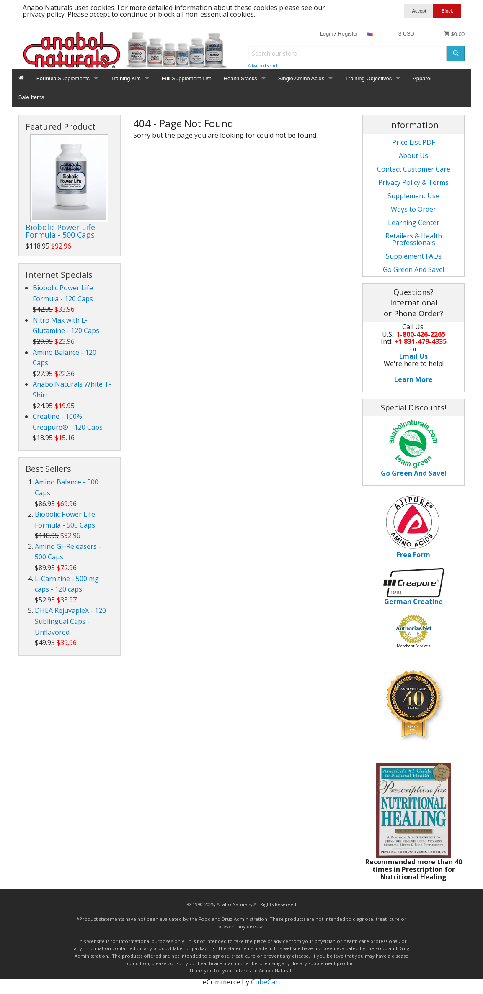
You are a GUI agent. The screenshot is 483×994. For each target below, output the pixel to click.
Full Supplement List (186, 78)
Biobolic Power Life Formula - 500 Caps (60, 231)
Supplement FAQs (414, 256)
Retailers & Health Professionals (413, 239)
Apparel (422, 78)
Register (348, 34)
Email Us (413, 356)
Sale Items (31, 97)
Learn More (413, 379)
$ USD (406, 34)
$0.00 (454, 34)
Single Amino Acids (301, 78)
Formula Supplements (63, 78)
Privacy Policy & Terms (413, 182)
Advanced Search (263, 65)
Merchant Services (413, 645)
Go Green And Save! (413, 269)
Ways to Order (413, 209)
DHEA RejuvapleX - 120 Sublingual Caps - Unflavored (70, 621)
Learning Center (413, 222)
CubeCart (266, 981)
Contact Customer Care (413, 169)
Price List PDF (413, 142)
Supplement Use (413, 195)
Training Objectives (368, 78)
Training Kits (126, 78)
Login (326, 34)
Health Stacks (240, 78)
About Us (413, 155)
